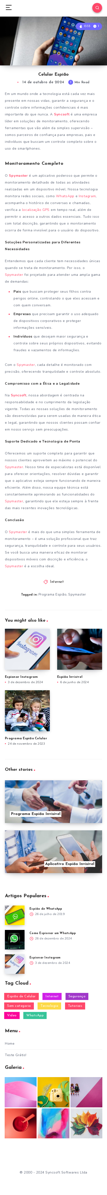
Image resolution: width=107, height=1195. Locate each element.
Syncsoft (62, 114)
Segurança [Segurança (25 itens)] (77, 996)
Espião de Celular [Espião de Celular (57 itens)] (21, 996)
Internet (57, 582)
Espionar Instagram (21, 677)
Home (9, 1043)
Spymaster (18, 175)
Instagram (87, 196)
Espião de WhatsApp (45, 908)
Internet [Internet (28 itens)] (52, 996)
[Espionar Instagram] (15, 964)
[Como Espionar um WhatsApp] (15, 939)
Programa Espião (53, 594)
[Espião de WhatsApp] (15, 915)
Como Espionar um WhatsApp (52, 933)
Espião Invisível (69, 677)
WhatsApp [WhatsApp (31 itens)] (35, 1015)
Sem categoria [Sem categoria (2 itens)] (19, 1006)
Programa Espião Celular (26, 738)
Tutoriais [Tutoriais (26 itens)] (75, 1006)
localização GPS (35, 209)
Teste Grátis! (16, 1055)
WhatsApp (65, 196)
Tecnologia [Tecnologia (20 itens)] (49, 1006)
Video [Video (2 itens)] (12, 1015)
